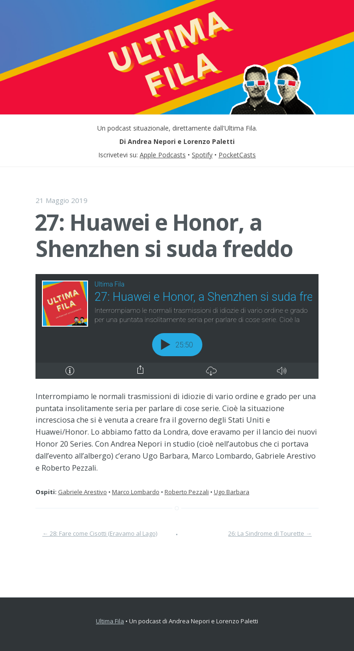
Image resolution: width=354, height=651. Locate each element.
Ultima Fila (110, 621)
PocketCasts (237, 154)
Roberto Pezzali (187, 492)
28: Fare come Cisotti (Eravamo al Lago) (99, 533)
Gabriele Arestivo (82, 492)
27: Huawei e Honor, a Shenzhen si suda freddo (164, 235)
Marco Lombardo (135, 492)
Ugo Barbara (231, 492)
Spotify (202, 154)
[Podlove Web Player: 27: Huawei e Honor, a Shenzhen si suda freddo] (177, 326)
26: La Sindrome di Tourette (270, 533)
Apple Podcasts (163, 154)
